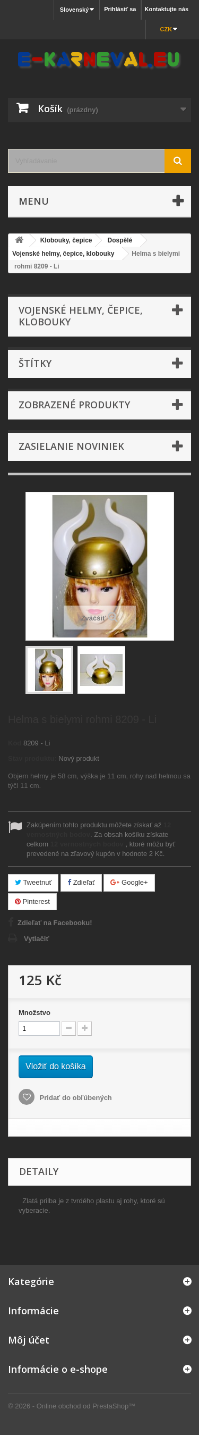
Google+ (129, 882)
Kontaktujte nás (166, 9)
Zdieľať (81, 882)
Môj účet (28, 1339)
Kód (14, 743)
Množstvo (34, 1013)
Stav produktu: (32, 758)
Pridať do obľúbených (75, 1098)
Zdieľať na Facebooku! (55, 923)
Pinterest (32, 901)
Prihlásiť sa (120, 9)
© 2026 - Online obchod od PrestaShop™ (71, 1406)
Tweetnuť (33, 882)
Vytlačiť (36, 939)
